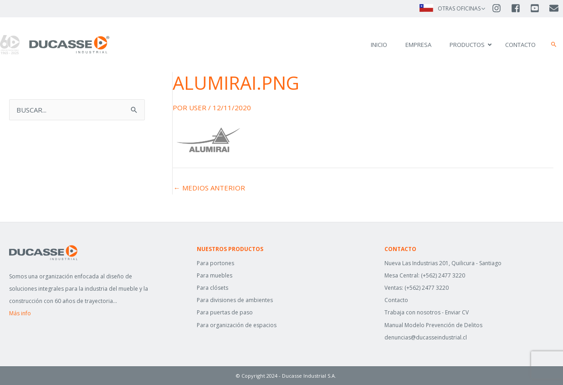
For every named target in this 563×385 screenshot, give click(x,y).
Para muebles (214, 275)
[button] (554, 45)
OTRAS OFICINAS (459, 8)
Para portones (215, 263)
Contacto (396, 300)
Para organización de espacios (236, 325)
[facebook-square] (519, 8)
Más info (20, 313)
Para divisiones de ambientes (235, 300)
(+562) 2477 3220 (443, 275)
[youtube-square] (539, 8)
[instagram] (500, 8)
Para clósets (212, 288)
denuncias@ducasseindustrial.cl (425, 337)
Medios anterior (209, 188)
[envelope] (554, 8)
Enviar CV (457, 312)
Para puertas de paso (225, 312)
